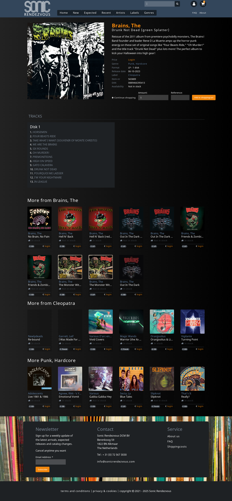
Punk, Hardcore (137, 63)
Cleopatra (134, 74)
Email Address (44, 457)
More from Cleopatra (51, 303)
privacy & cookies (105, 491)
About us (173, 436)
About (202, 12)
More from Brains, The (52, 200)
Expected (90, 12)
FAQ (194, 12)
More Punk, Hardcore (51, 360)
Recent (106, 12)
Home (64, 12)
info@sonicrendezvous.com (116, 461)
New (76, 12)
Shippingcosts (177, 446)
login (47, 246)
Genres (149, 12)
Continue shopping (124, 97)
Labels (134, 12)
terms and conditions (75, 491)
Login (131, 59)
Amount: (142, 92)
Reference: (177, 92)
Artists (120, 12)
